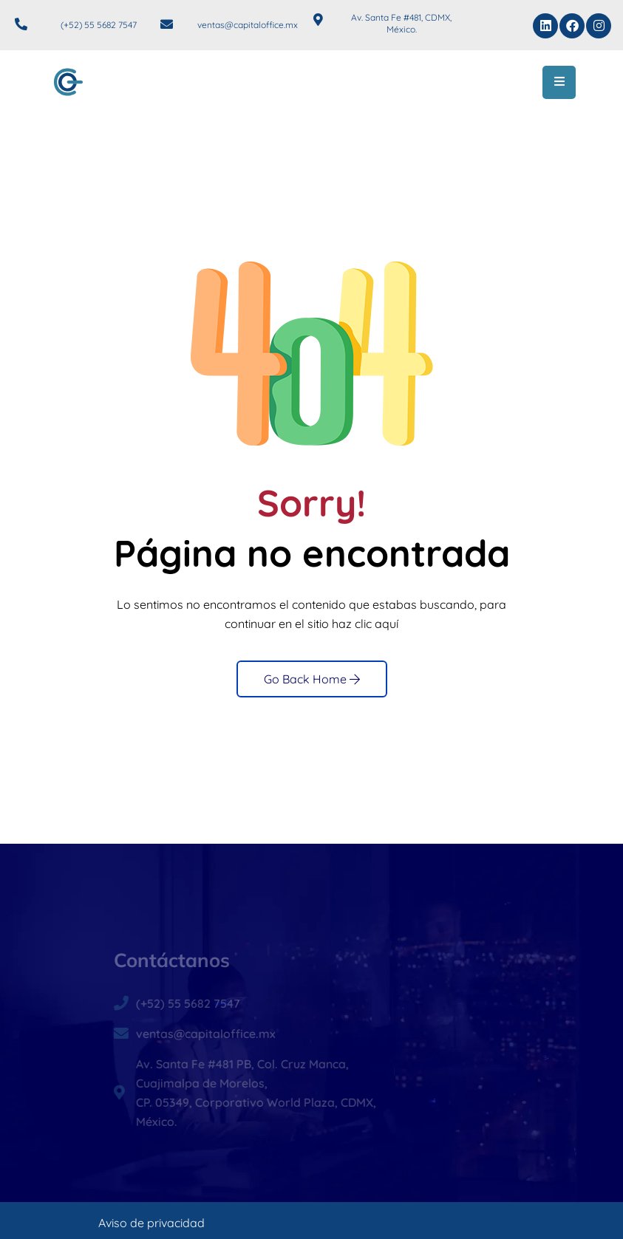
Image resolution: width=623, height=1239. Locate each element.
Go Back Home (312, 679)
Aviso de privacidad (151, 1222)
